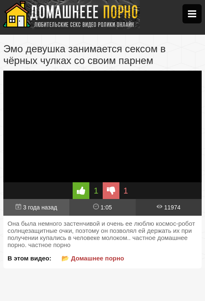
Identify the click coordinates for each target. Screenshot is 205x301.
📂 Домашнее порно (92, 258)
